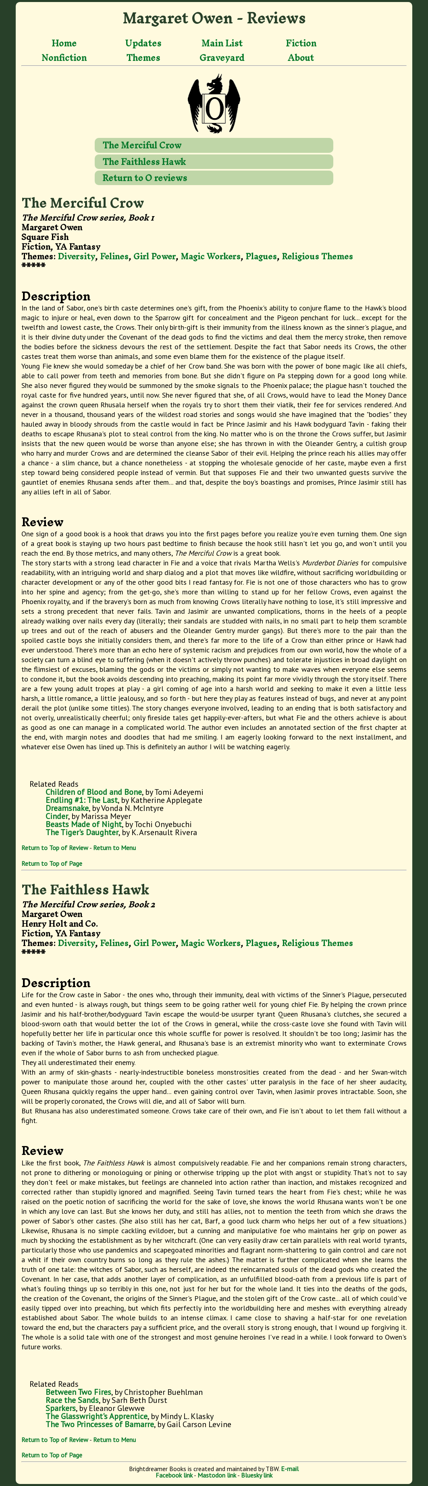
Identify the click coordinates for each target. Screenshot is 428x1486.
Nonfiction (64, 57)
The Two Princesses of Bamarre (100, 1424)
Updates (143, 43)
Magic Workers (211, 256)
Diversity (76, 256)
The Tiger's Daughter (82, 832)
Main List (222, 43)
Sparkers (61, 1408)
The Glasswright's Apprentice (97, 1416)
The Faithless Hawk (144, 161)
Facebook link (174, 1475)
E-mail (290, 1469)
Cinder (57, 816)
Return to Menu (114, 848)
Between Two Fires (78, 1392)
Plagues (261, 256)
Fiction (301, 43)
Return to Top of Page (51, 863)
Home (64, 43)
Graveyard (221, 57)
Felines (114, 256)
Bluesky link (256, 1475)
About (301, 57)
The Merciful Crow (141, 145)
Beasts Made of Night (84, 824)
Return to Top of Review (54, 848)
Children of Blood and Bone (94, 792)
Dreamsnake (67, 808)
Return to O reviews (144, 178)
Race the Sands (72, 1400)
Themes (143, 57)
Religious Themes (317, 256)
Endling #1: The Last (82, 800)
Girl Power (154, 256)
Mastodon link (216, 1475)
